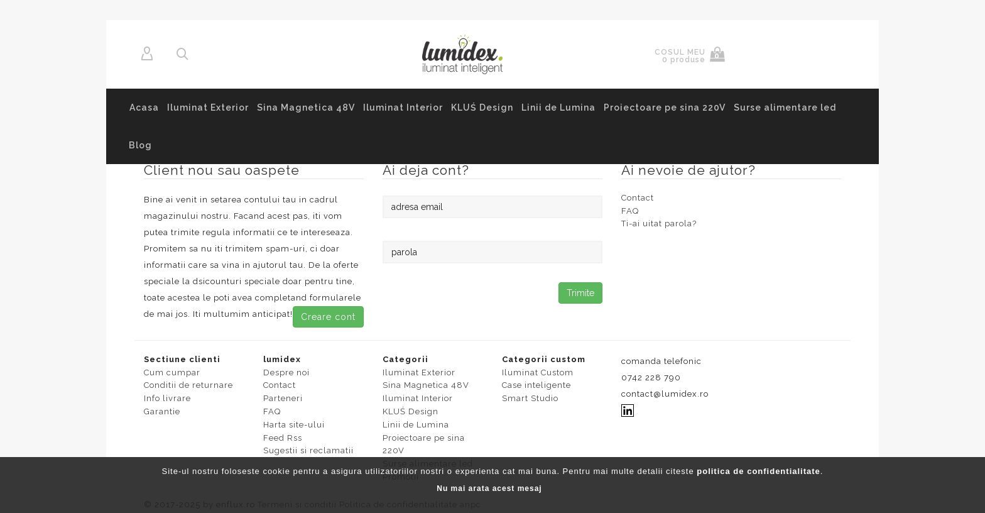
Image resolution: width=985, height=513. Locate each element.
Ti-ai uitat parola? (659, 223)
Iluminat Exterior (208, 107)
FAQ (630, 211)
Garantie (162, 411)
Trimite (580, 293)
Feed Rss (282, 438)
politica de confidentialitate (758, 471)
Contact (637, 197)
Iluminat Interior (403, 107)
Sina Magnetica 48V (306, 107)
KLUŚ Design (482, 107)
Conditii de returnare (188, 385)
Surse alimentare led (785, 107)
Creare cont (328, 317)
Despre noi (286, 372)
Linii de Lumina (558, 107)
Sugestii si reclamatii (308, 450)
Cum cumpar (172, 372)
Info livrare (167, 398)
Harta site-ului (294, 424)
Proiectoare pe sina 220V (665, 107)
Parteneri (283, 398)
